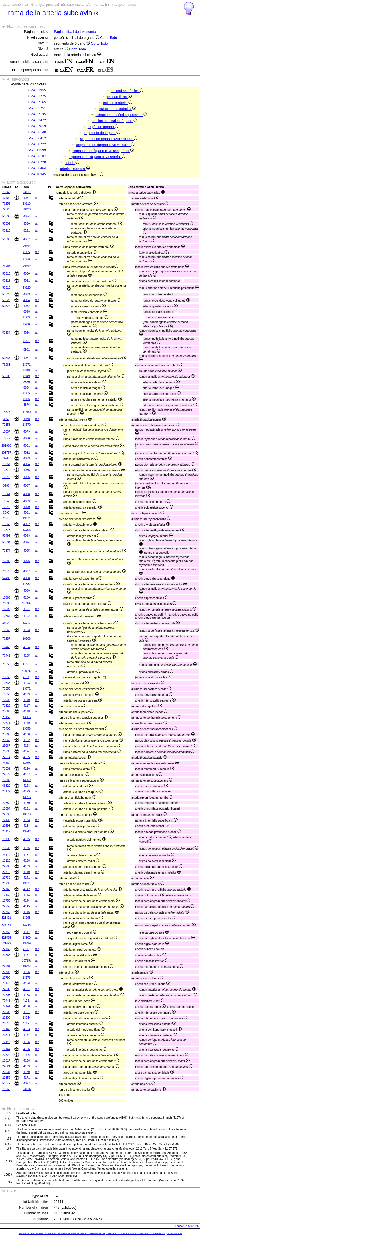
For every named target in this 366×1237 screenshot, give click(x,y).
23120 (27, 209)
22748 (6, 889)
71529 (6, 705)
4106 (26, 664)
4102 (26, 615)
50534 (6, 332)
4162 (26, 1023)
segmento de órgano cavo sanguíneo (103, 151)
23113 (27, 203)
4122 (26, 740)
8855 (26, 393)
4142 (26, 889)
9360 (26, 223)
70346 (6, 518)
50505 (6, 216)
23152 (6, 717)
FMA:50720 (37, 162)
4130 (26, 802)
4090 (26, 507)
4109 (26, 694)
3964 (6, 458)
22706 (6, 866)
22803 (6, 994)
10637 (6, 431)
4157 (26, 989)
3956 (6, 197)
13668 (27, 762)
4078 (26, 419)
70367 (6, 464)
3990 (6, 512)
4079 (26, 431)
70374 (6, 550)
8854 (26, 387)
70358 (6, 424)
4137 (26, 854)
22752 (6, 906)
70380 (6, 561)
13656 (27, 728)
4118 (26, 711)
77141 (6, 1006)
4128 (26, 785)
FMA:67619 (37, 126)
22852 (6, 1077)
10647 (6, 438)
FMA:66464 (37, 168)
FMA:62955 (37, 90)
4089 (26, 501)
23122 (27, 266)
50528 (6, 300)
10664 (6, 615)
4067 (26, 357)
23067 (6, 745)
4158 (26, 994)
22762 (6, 949)
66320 (6, 785)
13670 (27, 424)
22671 (6, 722)
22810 (6, 1023)
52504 (6, 542)
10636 (6, 682)
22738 (6, 883)
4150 (26, 949)
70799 (6, 839)
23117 (6, 831)
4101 (26, 609)
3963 (6, 485)
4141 (26, 877)
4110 (26, 700)
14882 (27, 583)
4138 (26, 860)
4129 (26, 791)
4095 (26, 550)
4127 (26, 774)
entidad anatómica (127, 91)
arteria (72, 163)
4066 (26, 332)
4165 (26, 1042)
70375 (6, 571)
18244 (27, 1017)
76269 (6, 1089)
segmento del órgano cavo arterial (97, 157)
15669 (26, 671)
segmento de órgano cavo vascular (105, 145)
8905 (26, 252)
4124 (26, 751)
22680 (6, 802)
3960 (6, 419)
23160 (6, 762)
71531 (6, 768)
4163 (26, 1029)
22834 (6, 1072)
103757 (6, 452)
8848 (26, 370)
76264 (6, 266)
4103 (26, 630)
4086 (26, 477)
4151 (26, 954)
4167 (26, 1054)
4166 (26, 1049)
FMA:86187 (37, 156)
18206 (27, 638)
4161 (26, 1012)
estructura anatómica (117, 109)
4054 (26, 216)
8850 (26, 381)
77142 (6, 1029)
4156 (26, 983)
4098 (26, 578)
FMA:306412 (36, 138)
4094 (26, 542)
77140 (6, 983)
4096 (26, 561)
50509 (6, 223)
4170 (26, 1072)
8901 (26, 341)
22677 (6, 774)
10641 (6, 494)
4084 (26, 464)
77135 (6, 820)
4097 (26, 571)
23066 (6, 740)
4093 (26, 535)
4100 (26, 597)
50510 (6, 230)
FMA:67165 (37, 102)
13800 (27, 937)
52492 (6, 535)
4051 (26, 197)
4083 (26, 458)
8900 (26, 324)
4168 (26, 1060)
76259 (6, 203)
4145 (26, 906)
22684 (6, 808)
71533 (6, 848)
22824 (6, 1066)
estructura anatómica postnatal (121, 115)
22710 (6, 872)
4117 (26, 705)
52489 (6, 578)
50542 (6, 1083)
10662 (6, 524)
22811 (6, 1034)
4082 (26, 452)
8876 (26, 404)
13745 (27, 924)
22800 (6, 989)
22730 (6, 877)
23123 (27, 287)
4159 (26, 1000)
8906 (26, 259)
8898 (26, 311)
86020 (6, 622)
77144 (6, 1049)
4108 (26, 682)
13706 (27, 529)
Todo (113, 38)
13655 (27, 797)
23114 (27, 1089)
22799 (6, 977)
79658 (6, 664)
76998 (6, 700)
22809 (6, 1017)
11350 (27, 411)
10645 (6, 501)
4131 (26, 808)
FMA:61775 (37, 96)
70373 (6, 529)
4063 (26, 294)
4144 (26, 900)
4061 (26, 280)
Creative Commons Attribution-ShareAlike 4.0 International (135, 1233)
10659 (6, 694)
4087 (26, 485)
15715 (26, 960)
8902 (26, 349)
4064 (26, 300)
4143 (26, 894)
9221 (26, 230)
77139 (6, 894)
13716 (26, 603)
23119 (6, 854)
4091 (26, 512)
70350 (6, 688)
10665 (6, 630)
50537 (6, 357)
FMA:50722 (37, 144)
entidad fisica (119, 97)
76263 (6, 364)
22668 (6, 711)
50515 (6, 273)
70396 (6, 609)
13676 (27, 977)
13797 (27, 966)
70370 (6, 469)
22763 (6, 954)
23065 (6, 734)
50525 (6, 294)
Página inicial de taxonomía (75, 32)
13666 (27, 717)
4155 (26, 972)
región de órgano (103, 127)
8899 (26, 317)
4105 (26, 655)
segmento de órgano (102, 133)
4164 (26, 1034)
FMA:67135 (37, 114)
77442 (6, 1000)
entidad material (117, 103)
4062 (26, 305)
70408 (6, 728)
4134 (26, 825)
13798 (27, 917)
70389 (6, 603)
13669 (27, 780)
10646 (6, 507)
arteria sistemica (75, 169)
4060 (26, 273)
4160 (26, 1006)
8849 (26, 376)
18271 (27, 364)
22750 (6, 900)
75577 (6, 411)
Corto (104, 38)
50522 (6, 305)
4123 (26, 745)
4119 (26, 722)
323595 (6, 937)
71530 (6, 751)
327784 (6, 924)
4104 (26, 647)
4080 (26, 438)
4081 (26, 445)
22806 (6, 1012)
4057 (26, 239)
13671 (27, 518)
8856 (26, 399)
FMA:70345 (37, 174)
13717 (27, 622)
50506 (6, 239)
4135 (26, 839)
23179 (6, 791)
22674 (6, 757)
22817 (6, 1060)
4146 (26, 912)
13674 (27, 883)
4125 (26, 757)
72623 (6, 209)
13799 (27, 943)
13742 (27, 831)
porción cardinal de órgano (114, 121)
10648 (6, 477)
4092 (26, 524)
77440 (6, 647)
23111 (27, 192)
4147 (26, 932)
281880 (6, 445)
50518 (6, 280)
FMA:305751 (36, 108)
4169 (26, 1066)
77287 (6, 638)
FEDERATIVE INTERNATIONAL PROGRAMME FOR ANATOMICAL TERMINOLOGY (62, 1233)
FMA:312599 (36, 150)
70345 (6, 192)
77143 (6, 1042)
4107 (26, 677)
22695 (6, 825)
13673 (27, 814)
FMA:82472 (37, 120)
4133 (26, 820)
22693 (6, 814)
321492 (6, 943)
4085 (26, 469)
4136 (26, 848)
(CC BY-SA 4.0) (174, 1233)
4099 (26, 590)
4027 (26, 1083)
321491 (6, 917)
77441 (6, 655)
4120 (26, 734)
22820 (6, 1054)
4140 (26, 872)
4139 (26, 866)
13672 (27, 688)
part (36, 197)
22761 (6, 966)
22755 (6, 912)
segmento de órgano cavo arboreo (108, 139)
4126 (26, 768)
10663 (6, 597)
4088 (26, 494)
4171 (26, 1077)
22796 (6, 972)
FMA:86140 (37, 132)
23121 (27, 246)
